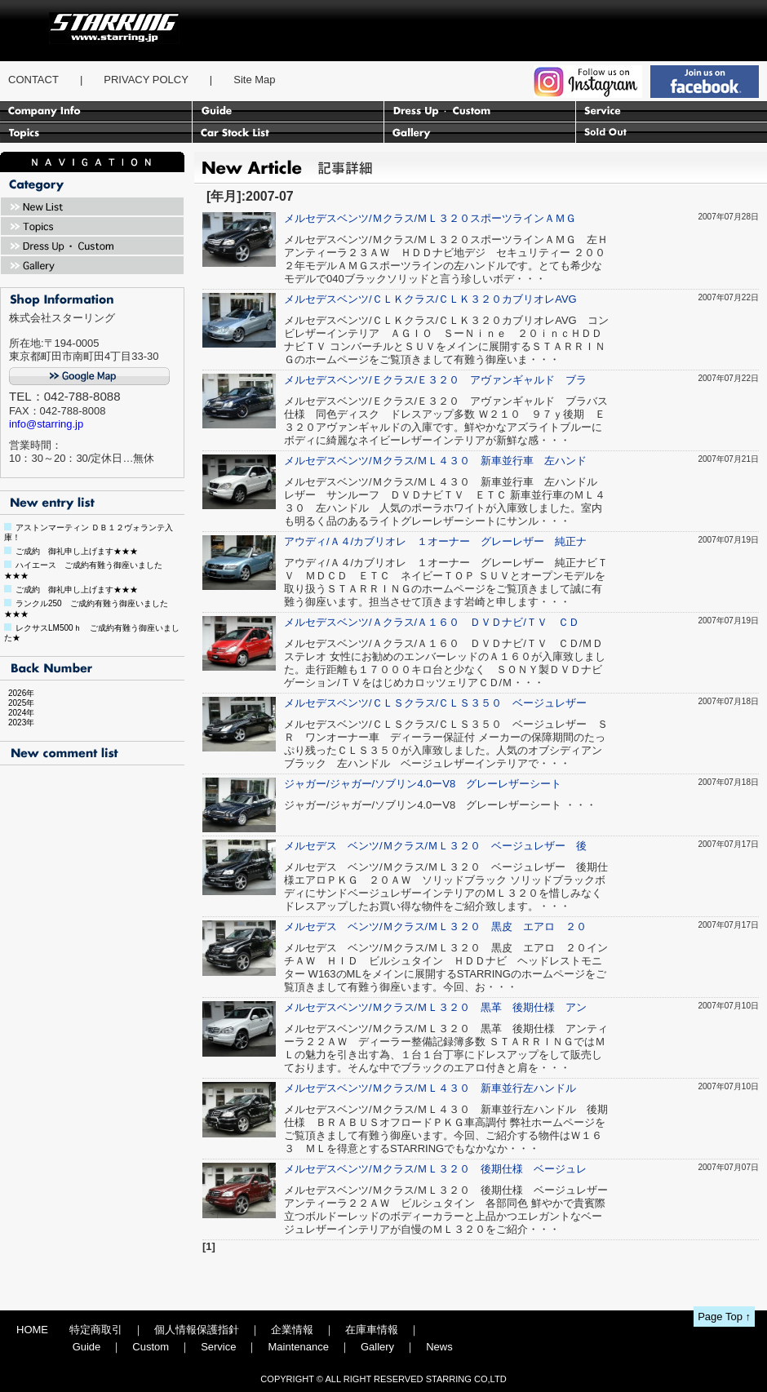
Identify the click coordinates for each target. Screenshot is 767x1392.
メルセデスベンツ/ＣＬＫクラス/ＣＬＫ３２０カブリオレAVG (430, 299)
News (439, 1347)
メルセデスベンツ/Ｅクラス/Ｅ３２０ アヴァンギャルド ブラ (435, 380)
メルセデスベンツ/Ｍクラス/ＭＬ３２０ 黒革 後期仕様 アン (435, 1007)
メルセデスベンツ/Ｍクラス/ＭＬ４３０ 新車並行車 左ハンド (435, 460)
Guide (87, 1347)
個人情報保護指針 (196, 1329)
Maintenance (298, 1347)
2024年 (17, 712)
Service (218, 1347)
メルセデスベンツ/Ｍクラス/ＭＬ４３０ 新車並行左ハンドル (435, 1088)
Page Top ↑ (724, 1316)
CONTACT (33, 79)
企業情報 (292, 1329)
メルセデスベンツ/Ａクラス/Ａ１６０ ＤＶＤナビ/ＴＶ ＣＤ (431, 622)
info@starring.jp (46, 424)
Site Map (254, 79)
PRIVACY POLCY (146, 79)
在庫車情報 (371, 1329)
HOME (32, 1329)
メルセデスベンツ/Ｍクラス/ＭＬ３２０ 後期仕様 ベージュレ (435, 1169)
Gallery (377, 1347)
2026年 (17, 693)
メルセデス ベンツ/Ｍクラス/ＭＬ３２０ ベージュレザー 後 (435, 846)
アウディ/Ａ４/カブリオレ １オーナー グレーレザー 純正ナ (435, 541)
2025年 (17, 702)
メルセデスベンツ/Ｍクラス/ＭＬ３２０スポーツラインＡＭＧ (435, 218)
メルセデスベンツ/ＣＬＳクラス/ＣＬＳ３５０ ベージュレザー (435, 703)
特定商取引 (95, 1329)
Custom (150, 1347)
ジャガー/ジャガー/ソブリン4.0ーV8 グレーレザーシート (422, 784)
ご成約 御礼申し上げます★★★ (77, 551)
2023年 (17, 722)
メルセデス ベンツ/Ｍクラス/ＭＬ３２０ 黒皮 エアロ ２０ (435, 926)
